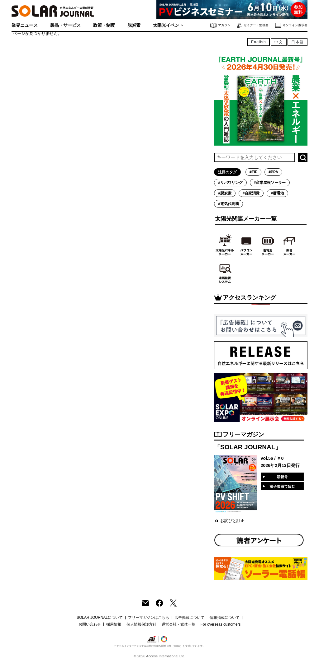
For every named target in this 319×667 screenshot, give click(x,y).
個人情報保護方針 (141, 624)
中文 (278, 42)
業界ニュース (25, 25)
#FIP (253, 172)
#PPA (273, 172)
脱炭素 (133, 25)
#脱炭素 (224, 193)
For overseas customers (221, 624)
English (258, 42)
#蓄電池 (277, 193)
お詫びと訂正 (232, 520)
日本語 (297, 42)
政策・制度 (104, 25)
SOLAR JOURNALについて (100, 617)
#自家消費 (251, 193)
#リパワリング (230, 182)
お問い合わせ (90, 624)
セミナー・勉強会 (253, 25)
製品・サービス (65, 25)
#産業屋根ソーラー (270, 182)
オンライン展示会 (291, 25)
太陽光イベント (168, 25)
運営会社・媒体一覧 (178, 624)
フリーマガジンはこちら (148, 617)
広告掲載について (189, 617)
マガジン (220, 25)
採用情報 (113, 624)
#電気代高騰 (228, 204)
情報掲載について (225, 617)
